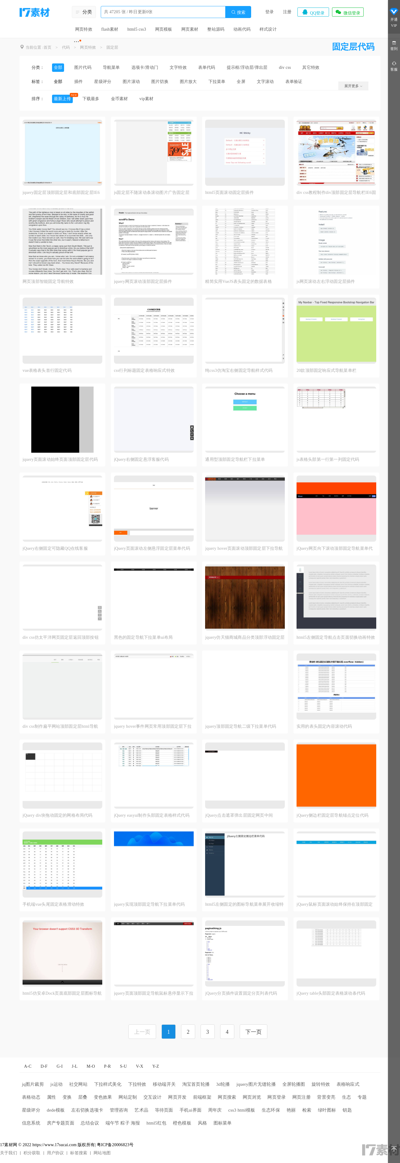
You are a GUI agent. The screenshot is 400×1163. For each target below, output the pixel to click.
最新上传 (62, 98)
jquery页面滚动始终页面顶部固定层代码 (60, 459)
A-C (28, 1066)
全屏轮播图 (293, 1084)
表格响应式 (348, 1084)
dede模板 (56, 1110)
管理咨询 (119, 1110)
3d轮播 (223, 1084)
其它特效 (310, 67)
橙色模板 (182, 1123)
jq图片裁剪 (33, 1084)
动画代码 (242, 29)
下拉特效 (137, 1084)
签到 (393, 45)
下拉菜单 (217, 81)
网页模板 (163, 29)
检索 (306, 1110)
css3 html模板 (241, 1110)
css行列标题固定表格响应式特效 (144, 370)
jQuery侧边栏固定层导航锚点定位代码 (332, 815)
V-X (139, 1066)
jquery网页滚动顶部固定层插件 (143, 281)
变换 (67, 1097)
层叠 (82, 1097)
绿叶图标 (327, 1110)
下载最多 (91, 98)
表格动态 (31, 1097)
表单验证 (294, 81)
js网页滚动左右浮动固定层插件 (326, 281)
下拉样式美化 (108, 1084)
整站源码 (215, 29)
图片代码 (82, 67)
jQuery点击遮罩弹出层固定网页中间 (239, 815)
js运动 (57, 1084)
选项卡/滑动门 (144, 67)
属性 (51, 1097)
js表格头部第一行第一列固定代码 (328, 459)
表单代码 (206, 67)
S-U (123, 1066)
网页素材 (189, 29)
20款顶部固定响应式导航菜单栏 (326, 370)
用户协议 (55, 1153)
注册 (287, 12)
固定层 (112, 47)
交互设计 (152, 1097)
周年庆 (215, 1110)
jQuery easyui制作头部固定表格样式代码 (151, 815)
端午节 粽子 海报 (123, 1123)
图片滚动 (131, 81)
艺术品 (141, 1110)
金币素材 (119, 98)
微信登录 (347, 12)
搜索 (238, 12)
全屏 (241, 81)
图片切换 (159, 81)
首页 (47, 47)
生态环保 (271, 1110)
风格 (202, 1123)
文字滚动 (265, 81)
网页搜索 (227, 1097)
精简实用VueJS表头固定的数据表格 (238, 281)
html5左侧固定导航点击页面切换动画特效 (336, 637)
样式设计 (268, 29)
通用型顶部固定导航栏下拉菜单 (235, 459)
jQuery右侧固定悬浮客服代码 (141, 459)
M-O (91, 1066)
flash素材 (109, 29)
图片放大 (188, 81)
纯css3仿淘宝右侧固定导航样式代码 (238, 370)
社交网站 (78, 1084)
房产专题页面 (60, 1123)
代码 (66, 47)
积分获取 (32, 1153)
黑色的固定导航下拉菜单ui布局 (143, 637)
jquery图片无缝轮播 (256, 1084)
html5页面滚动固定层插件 (229, 192)
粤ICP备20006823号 (115, 1145)
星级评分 (102, 81)
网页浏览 (252, 1097)
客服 (393, 66)
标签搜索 (78, 1153)
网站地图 (102, 1153)
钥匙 (347, 1110)
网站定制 (127, 1097)
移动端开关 (164, 1084)
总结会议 (90, 1123)
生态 (346, 1097)
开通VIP (393, 18)
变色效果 (103, 1097)
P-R (107, 1066)
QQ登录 (313, 12)
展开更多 (353, 86)
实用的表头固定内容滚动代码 (324, 726)
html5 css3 (136, 29)
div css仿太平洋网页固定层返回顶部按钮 (61, 637)
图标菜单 (223, 1123)
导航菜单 (111, 67)
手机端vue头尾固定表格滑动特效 (53, 904)
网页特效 (83, 29)
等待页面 (164, 1110)
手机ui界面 (191, 1110)
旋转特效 (321, 1084)
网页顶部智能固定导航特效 (48, 281)
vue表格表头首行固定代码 (47, 370)
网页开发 (177, 1097)
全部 (58, 67)
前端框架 (202, 1097)
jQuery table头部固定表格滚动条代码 (331, 993)
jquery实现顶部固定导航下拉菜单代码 (149, 904)
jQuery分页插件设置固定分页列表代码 (241, 993)
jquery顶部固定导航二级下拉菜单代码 (240, 726)
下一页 (253, 1032)
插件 (78, 81)
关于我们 (8, 1153)
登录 (269, 12)
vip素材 (146, 98)
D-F (44, 1066)
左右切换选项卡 (87, 1110)
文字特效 (178, 67)
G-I (60, 1066)
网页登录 (276, 1097)
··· (76, 41)
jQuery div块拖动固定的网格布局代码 (58, 815)
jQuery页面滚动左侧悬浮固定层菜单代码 (152, 548)
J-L (75, 1066)
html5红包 (156, 1123)
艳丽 (291, 1110)
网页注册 (301, 1097)
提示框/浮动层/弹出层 (247, 67)
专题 (362, 1097)
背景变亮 (326, 1097)
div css (285, 67)
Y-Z (155, 1066)
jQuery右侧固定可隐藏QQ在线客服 (55, 548)
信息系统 (31, 1123)
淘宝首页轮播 (196, 1084)
